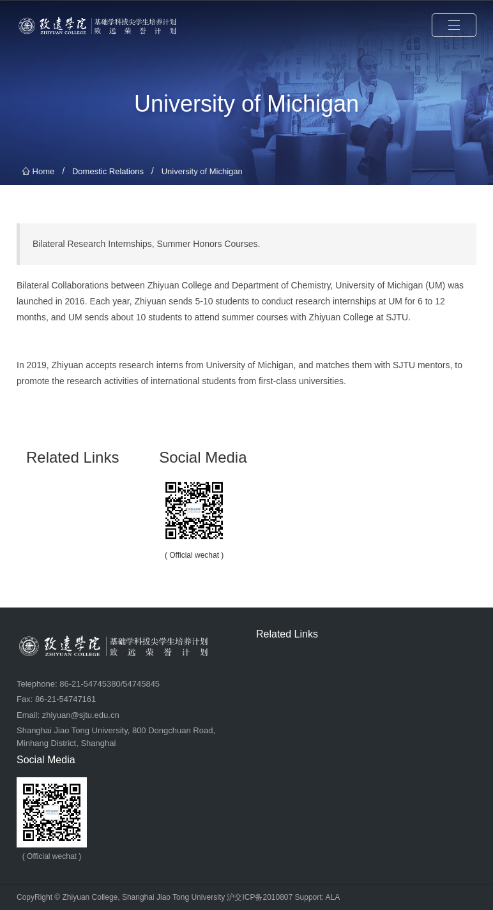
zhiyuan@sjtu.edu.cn (80, 715)
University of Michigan (202, 171)
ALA (333, 897)
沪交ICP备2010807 (259, 897)
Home (38, 171)
